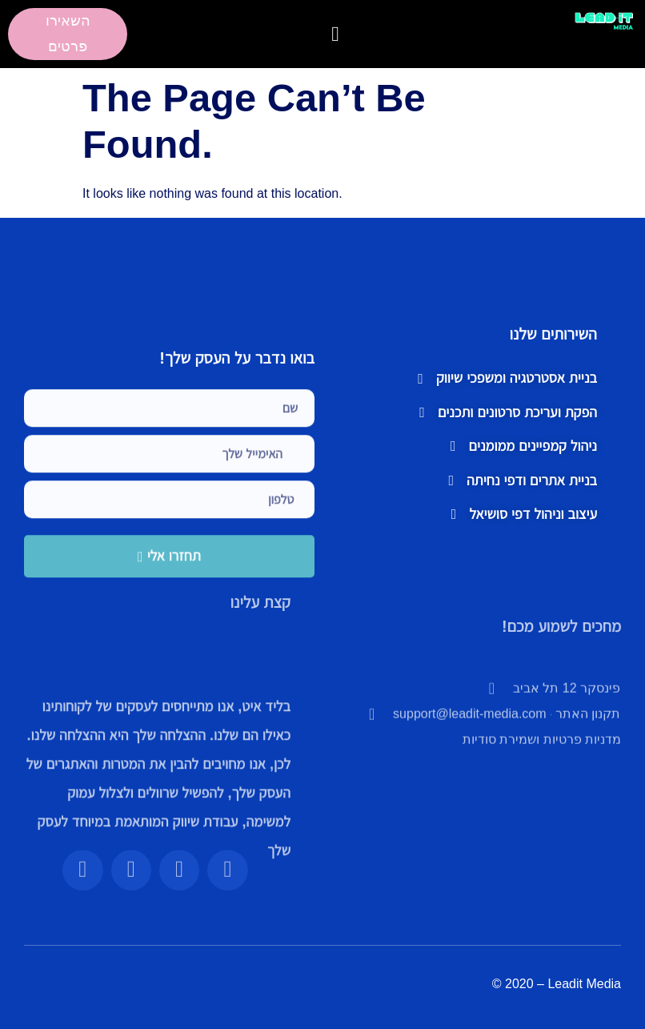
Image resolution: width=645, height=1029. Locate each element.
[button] (335, 34)
